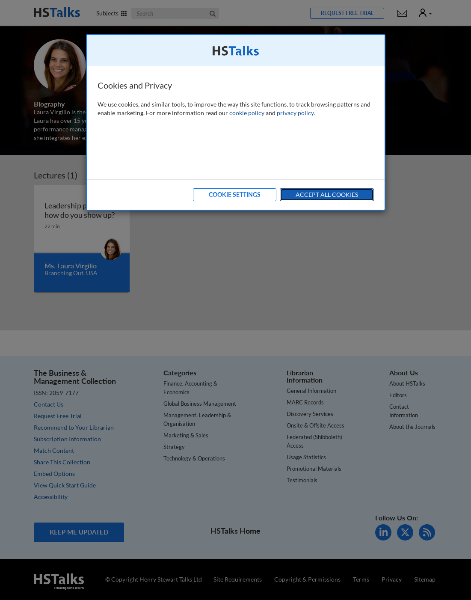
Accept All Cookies (327, 194)
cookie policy (246, 112)
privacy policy (295, 112)
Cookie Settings (235, 194)
